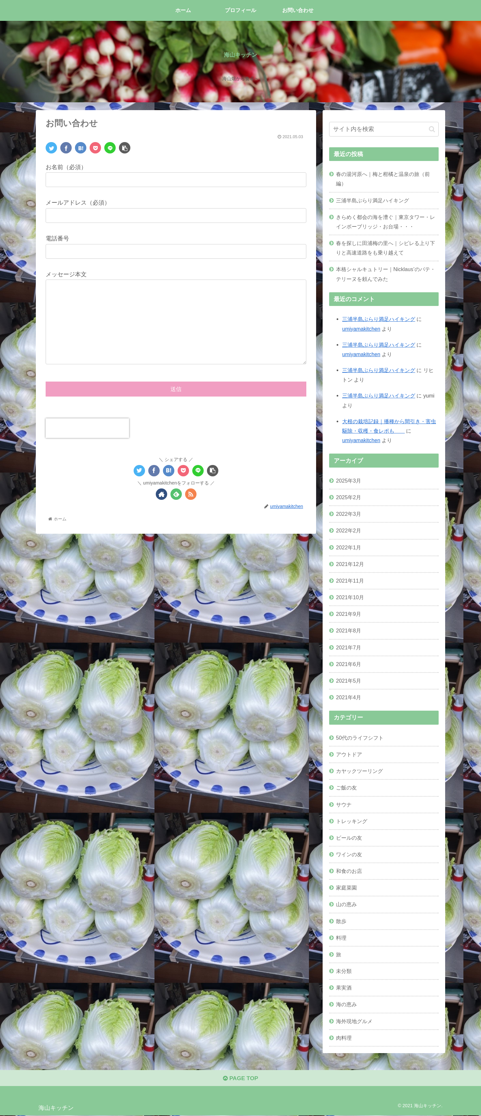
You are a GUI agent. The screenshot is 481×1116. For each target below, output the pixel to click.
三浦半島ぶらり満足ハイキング (372, 200)
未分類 (344, 971)
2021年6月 (348, 664)
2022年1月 (348, 547)
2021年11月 (350, 581)
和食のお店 (349, 871)
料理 (341, 938)
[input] (384, 129)
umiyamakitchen (361, 329)
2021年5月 (348, 681)
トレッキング (351, 821)
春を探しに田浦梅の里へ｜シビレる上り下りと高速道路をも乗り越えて (385, 247)
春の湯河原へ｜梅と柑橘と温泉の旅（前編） (383, 178)
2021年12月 (350, 564)
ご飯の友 (346, 787)
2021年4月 (348, 697)
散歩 (341, 921)
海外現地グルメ (354, 1021)
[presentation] (87, 429)
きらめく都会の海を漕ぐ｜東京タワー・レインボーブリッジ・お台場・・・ (385, 221)
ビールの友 (349, 838)
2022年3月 (348, 514)
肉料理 (344, 1038)
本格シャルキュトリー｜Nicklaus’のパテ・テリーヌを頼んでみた (385, 274)
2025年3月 (348, 481)
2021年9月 (348, 614)
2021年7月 (348, 647)
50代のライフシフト (360, 738)
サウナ (344, 804)
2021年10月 (350, 597)
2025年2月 (348, 497)
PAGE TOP (240, 1079)
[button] (432, 129)
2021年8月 (348, 630)
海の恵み (346, 1004)
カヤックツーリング (359, 771)
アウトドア (349, 754)
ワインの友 (349, 854)
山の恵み (346, 904)
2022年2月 (348, 530)
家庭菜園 (346, 888)
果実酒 (344, 988)
